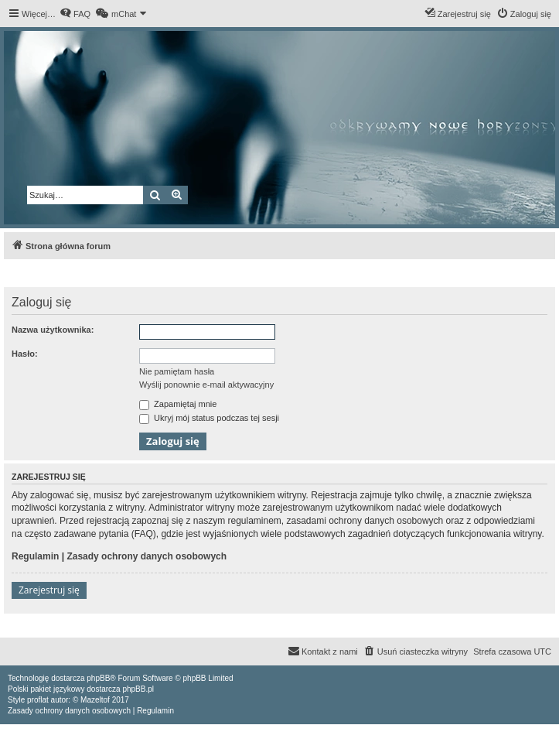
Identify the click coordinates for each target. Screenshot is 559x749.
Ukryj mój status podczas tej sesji (209, 417)
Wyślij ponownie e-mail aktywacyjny (206, 384)
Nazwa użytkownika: (53, 329)
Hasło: (25, 353)
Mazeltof (95, 700)
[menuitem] (75, 14)
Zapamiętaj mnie (177, 404)
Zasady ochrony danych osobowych (146, 556)
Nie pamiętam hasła (176, 371)
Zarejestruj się (49, 590)
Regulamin (35, 556)
